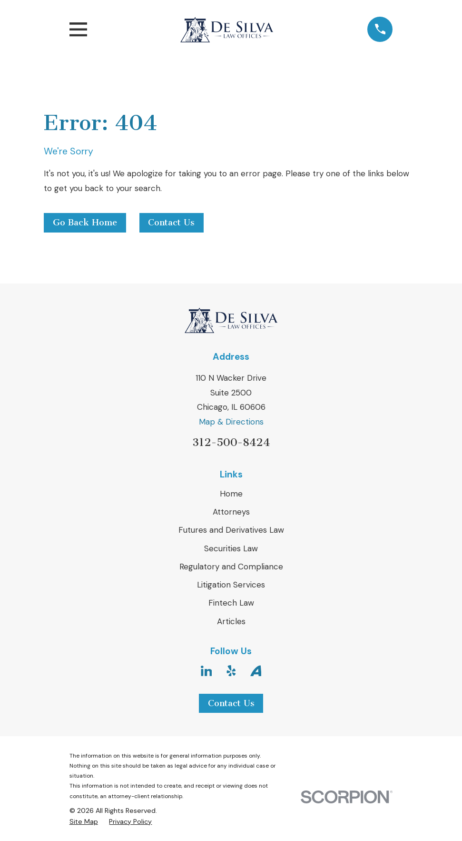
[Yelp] (231, 671)
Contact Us (171, 222)
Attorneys (231, 512)
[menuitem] (83, 822)
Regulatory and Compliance (231, 566)
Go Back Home (85, 222)
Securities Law (231, 548)
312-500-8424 (231, 442)
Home (231, 493)
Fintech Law (231, 603)
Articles (231, 621)
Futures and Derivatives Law (231, 530)
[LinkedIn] (206, 671)
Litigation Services (231, 584)
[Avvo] (256, 671)
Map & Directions (231, 421)
